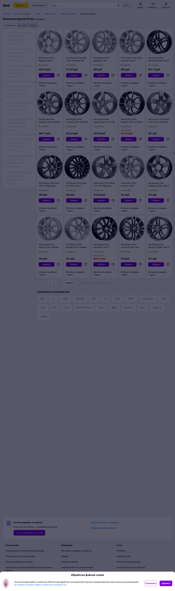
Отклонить (150, 583)
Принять (166, 583)
